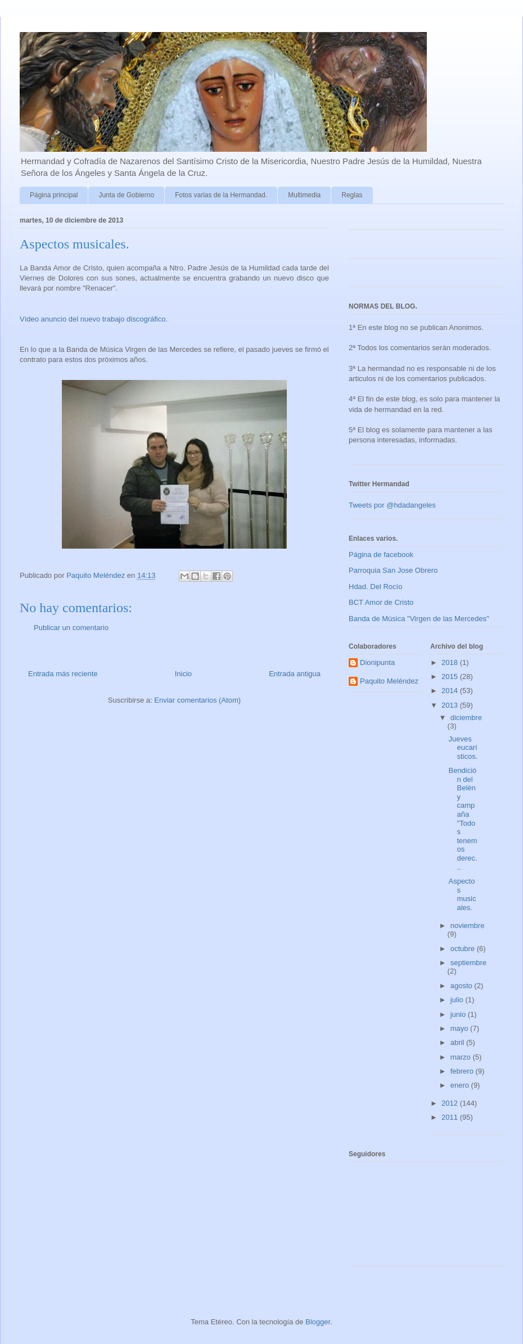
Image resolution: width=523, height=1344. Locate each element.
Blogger (317, 1322)
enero (460, 1085)
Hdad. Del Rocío (375, 586)
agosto (462, 985)
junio (459, 1014)
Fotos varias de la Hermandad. (221, 195)
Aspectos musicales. (462, 894)
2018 (450, 662)
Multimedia (304, 195)
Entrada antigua (295, 673)
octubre (463, 948)
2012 (450, 1103)
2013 (450, 705)
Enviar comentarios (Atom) (197, 700)
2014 (450, 690)
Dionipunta (377, 662)
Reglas (351, 195)
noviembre (467, 925)
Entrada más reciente (63, 673)
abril (458, 1042)
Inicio (183, 673)
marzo (461, 1057)
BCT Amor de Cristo (381, 602)
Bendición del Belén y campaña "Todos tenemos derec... (462, 818)
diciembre (466, 717)
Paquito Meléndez (389, 681)
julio (458, 999)
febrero (463, 1071)
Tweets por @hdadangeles (392, 505)
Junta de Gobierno (126, 195)
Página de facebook (381, 554)
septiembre (468, 962)
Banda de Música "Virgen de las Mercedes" (419, 618)
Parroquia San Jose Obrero (393, 570)
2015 (450, 676)
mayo (460, 1028)
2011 (450, 1117)
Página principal (54, 195)
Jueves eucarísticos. (462, 748)
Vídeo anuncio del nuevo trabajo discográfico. (94, 319)
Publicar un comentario (71, 627)
